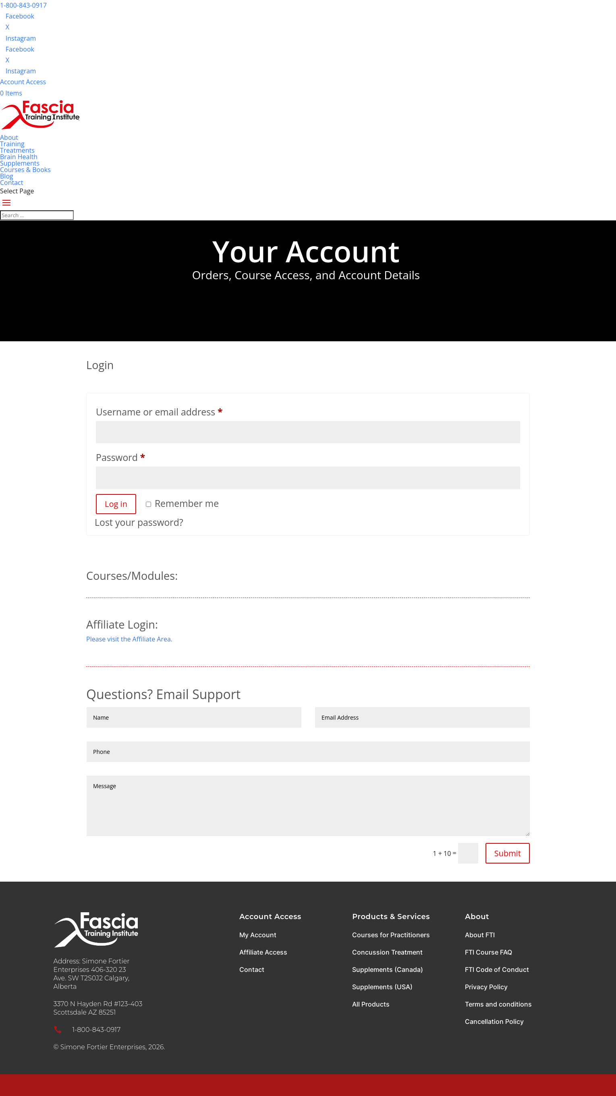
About (9, 137)
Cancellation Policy (494, 1021)
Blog (6, 176)
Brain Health (18, 156)
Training (12, 143)
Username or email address (178, 410)
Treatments (17, 150)
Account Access (23, 81)
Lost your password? (139, 522)
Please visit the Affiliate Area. (129, 639)
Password (140, 456)
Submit (507, 853)
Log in (116, 503)
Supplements (19, 163)
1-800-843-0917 (23, 5)
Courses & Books (25, 169)
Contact (11, 182)
